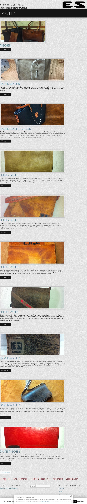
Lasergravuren (72, 479)
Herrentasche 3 (10, 220)
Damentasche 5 (10, 358)
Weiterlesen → (5, 49)
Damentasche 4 (10, 405)
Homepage (5, 479)
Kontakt (61, 488)
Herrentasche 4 (10, 175)
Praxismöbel (58, 479)
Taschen (5, 45)
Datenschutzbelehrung (45, 501)
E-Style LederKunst (12, 5)
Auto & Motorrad (20, 479)
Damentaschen (10, 83)
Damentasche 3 (10, 451)
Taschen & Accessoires (40, 479)
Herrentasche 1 (10, 311)
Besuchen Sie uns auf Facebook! (9, 488)
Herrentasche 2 (10, 267)
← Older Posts (5, 472)
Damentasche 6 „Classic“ (16, 128)
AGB (60, 491)
